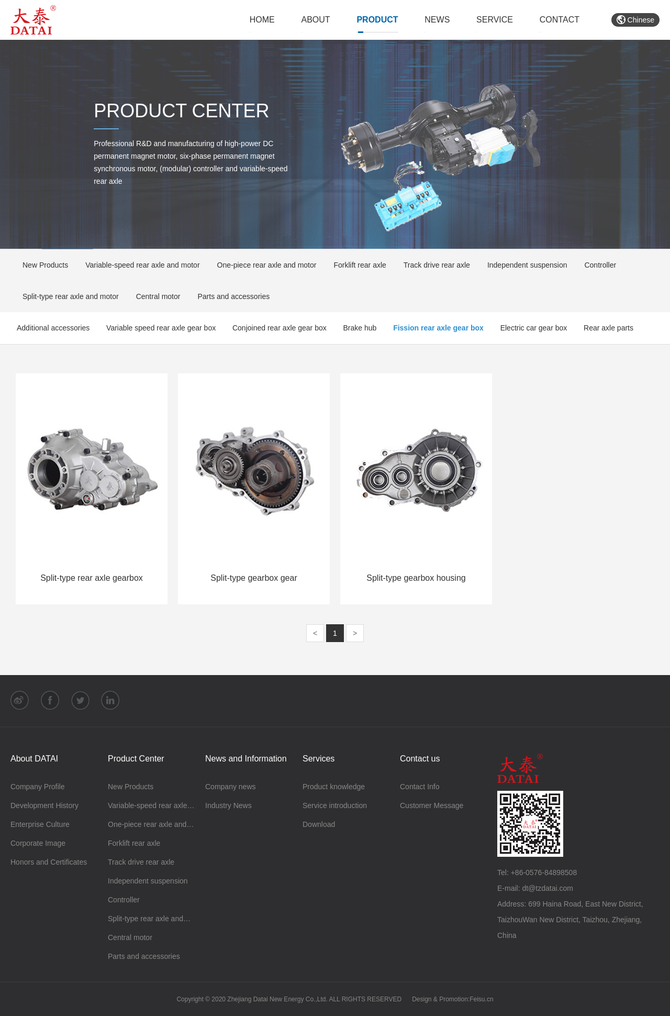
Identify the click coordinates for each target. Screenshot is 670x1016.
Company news (230, 786)
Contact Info (420, 786)
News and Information (246, 758)
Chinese (635, 20)
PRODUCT (377, 19)
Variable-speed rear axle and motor (139, 265)
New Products (42, 265)
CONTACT (559, 19)
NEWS (437, 19)
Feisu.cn (481, 999)
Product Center (136, 758)
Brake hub (360, 328)
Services (318, 758)
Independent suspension (524, 265)
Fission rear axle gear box (438, 328)
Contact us (420, 758)
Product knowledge (334, 786)
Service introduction (335, 805)
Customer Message (431, 805)
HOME (262, 19)
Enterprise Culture (40, 824)
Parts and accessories (230, 296)
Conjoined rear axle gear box (279, 328)
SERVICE (494, 19)
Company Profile (37, 786)
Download (319, 824)
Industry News (228, 805)
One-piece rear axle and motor (263, 265)
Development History (44, 805)
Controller (596, 265)
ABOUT (316, 19)
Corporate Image (37, 843)
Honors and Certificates (48, 862)
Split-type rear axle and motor (67, 296)
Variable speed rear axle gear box (161, 328)
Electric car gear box (533, 328)
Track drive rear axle (433, 265)
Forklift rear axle (356, 265)
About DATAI (34, 758)
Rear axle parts (608, 328)
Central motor (155, 296)
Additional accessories (53, 328)
